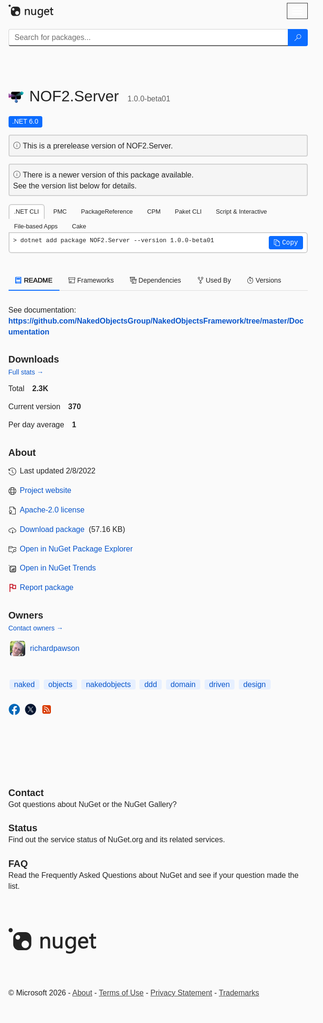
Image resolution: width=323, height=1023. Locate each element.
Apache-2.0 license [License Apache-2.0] (52, 510)
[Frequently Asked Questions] (18, 863)
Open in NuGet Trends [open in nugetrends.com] (58, 568)
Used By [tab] (214, 280)
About (82, 993)
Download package (52, 529)
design (255, 684)
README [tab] (34, 280)
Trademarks (239, 993)
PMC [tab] (60, 211)
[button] (286, 242)
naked (24, 684)
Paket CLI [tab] (188, 211)
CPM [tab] (153, 211)
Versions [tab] (264, 280)
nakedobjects (108, 684)
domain (183, 684)
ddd (150, 684)
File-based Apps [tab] (36, 226)
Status (23, 828)
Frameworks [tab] (91, 280)
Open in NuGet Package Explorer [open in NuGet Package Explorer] (76, 549)
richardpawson (54, 648)
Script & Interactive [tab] (241, 211)
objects (61, 684)
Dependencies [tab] (155, 280)
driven (219, 684)
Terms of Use (121, 993)
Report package (47, 587)
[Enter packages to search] (148, 37)
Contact (26, 792)
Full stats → (26, 372)
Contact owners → (36, 628)
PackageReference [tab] (107, 211)
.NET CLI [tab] (26, 211)
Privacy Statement (181, 993)
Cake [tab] (79, 226)
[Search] (298, 37)
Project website (46, 490)
